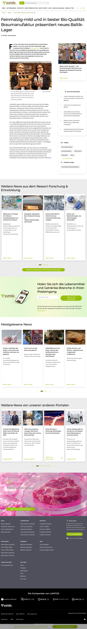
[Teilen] (80, 8)
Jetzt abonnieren (74, 534)
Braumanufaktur (35, 48)
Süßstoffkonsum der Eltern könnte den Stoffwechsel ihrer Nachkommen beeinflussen (73, 114)
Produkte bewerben (45, 532)
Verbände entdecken (26, 529)
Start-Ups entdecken (26, 526)
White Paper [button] (43, 8)
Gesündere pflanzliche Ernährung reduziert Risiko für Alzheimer (73, 130)
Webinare (23, 576)
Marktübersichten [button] (31, 8)
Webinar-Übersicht (25, 550)
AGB (12, 619)
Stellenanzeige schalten (47, 550)
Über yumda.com (32, 614)
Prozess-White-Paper (7, 550)
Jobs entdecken (44, 544)
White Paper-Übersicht (7, 555)
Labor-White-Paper (6, 547)
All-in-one (23, 579)
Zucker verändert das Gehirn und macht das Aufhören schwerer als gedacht (74, 98)
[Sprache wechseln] (83, 8)
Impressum (4, 619)
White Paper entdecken (8, 544)
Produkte (23, 568)
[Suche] (48, 3)
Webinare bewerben (26, 547)
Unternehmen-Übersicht (27, 535)
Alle (21, 3)
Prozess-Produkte (45, 529)
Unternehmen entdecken (27, 524)
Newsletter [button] (69, 8)
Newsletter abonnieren (71, 298)
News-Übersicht (5, 532)
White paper (24, 571)
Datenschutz (20, 619)
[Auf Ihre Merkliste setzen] (77, 8)
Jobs (21, 573)
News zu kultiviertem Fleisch (21, 509)
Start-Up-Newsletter (7, 529)
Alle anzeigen (66, 158)
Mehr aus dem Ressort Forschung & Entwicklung (43, 270)
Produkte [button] (20, 8)
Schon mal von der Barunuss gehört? (72, 106)
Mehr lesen (42, 310)
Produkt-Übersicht (45, 535)
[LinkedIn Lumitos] (85, 619)
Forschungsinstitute (7, 565)
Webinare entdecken (26, 544)
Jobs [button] (49, 8)
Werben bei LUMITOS (7, 614)
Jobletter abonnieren (46, 547)
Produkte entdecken (45, 524)
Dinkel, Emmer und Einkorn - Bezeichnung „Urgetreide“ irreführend (72, 122)
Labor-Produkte (44, 526)
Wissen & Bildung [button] (58, 8)
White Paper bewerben (7, 553)
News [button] (4, 8)
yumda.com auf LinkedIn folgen (74, 538)
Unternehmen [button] (11, 8)
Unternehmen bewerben (27, 532)
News (22, 565)
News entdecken (6, 524)
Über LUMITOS (20, 614)
